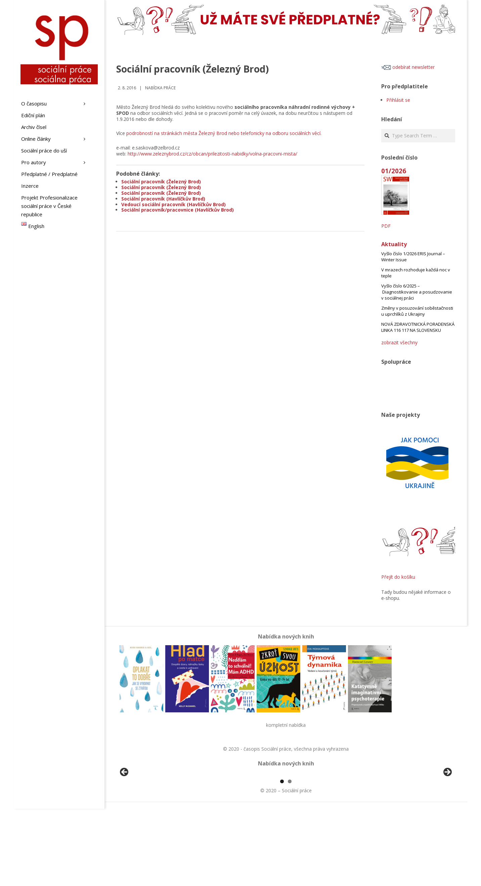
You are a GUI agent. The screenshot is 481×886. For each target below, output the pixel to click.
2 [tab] (290, 858)
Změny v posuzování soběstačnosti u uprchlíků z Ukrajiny (417, 311)
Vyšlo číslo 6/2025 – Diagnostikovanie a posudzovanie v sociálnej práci (416, 292)
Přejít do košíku (398, 577)
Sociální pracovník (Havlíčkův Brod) (163, 198)
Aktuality (394, 244)
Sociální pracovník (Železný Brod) (161, 181)
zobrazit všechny (399, 342)
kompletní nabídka (286, 725)
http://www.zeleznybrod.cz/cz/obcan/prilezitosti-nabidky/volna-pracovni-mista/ (212, 153)
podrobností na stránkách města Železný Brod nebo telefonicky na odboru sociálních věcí (223, 133)
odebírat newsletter (408, 67)
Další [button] (447, 811)
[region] (285, 812)
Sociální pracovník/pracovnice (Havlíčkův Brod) (177, 210)
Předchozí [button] (125, 811)
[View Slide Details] (143, 812)
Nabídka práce (160, 88)
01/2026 (393, 171)
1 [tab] (282, 858)
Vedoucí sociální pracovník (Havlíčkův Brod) (173, 204)
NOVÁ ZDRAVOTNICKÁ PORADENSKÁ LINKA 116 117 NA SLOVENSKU (417, 327)
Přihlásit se (398, 100)
